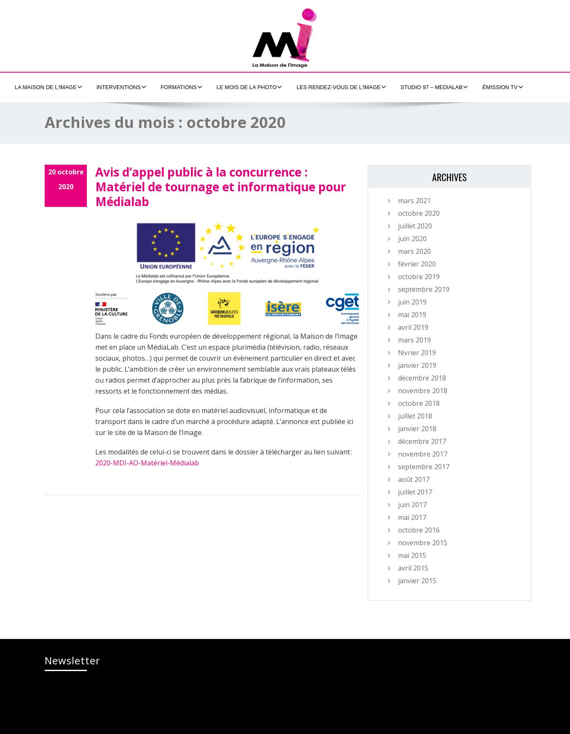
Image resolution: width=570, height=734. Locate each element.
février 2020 (417, 264)
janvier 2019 (417, 365)
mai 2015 (412, 555)
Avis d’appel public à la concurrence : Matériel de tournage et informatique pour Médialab (220, 186)
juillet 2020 (415, 226)
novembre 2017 (422, 454)
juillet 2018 (415, 416)
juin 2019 (412, 302)
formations (181, 87)
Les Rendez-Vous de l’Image (341, 87)
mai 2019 (412, 314)
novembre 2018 (422, 390)
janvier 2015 (417, 580)
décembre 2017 (422, 441)
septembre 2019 (423, 289)
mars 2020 (414, 251)
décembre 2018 (422, 378)
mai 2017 (412, 517)
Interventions (121, 87)
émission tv (502, 87)
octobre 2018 (419, 403)
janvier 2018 (417, 428)
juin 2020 (412, 238)
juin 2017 (412, 504)
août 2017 (414, 479)
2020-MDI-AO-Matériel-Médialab (147, 463)
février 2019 (417, 352)
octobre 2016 (419, 530)
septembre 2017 (423, 466)
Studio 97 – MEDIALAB (434, 87)
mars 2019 (414, 340)
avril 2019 (413, 327)
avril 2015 (413, 568)
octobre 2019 (419, 276)
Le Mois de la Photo (249, 87)
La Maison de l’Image (48, 87)
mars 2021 (414, 200)
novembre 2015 (422, 542)
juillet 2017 (415, 492)
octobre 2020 (419, 213)
